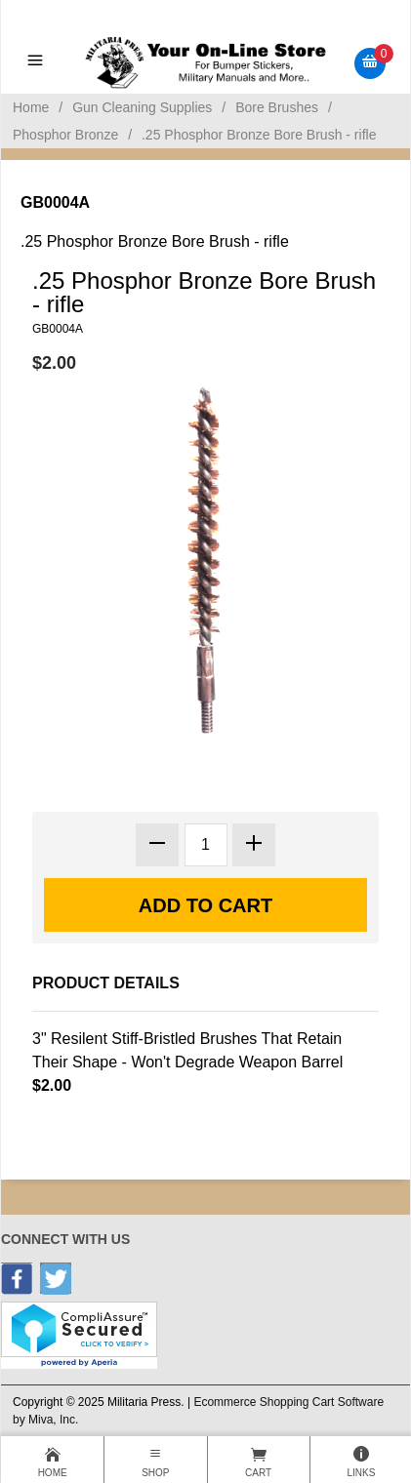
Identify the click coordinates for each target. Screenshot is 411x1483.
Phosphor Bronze (65, 134)
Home (31, 107)
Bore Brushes (276, 107)
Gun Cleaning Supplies (142, 107)
